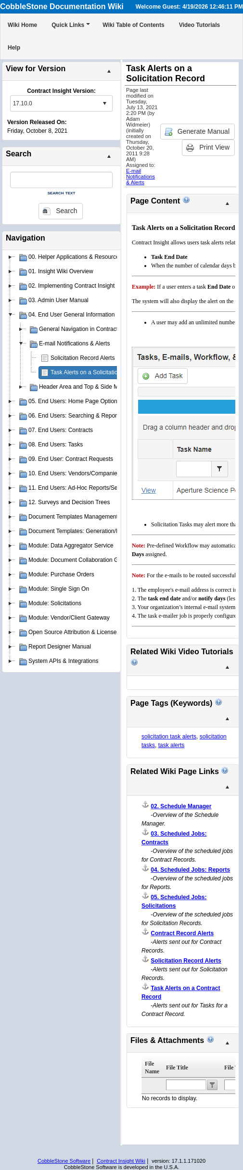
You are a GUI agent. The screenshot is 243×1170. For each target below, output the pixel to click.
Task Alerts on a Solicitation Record (96, 372)
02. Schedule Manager (181, 806)
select (104, 103)
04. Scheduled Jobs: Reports (190, 869)
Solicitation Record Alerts (83, 358)
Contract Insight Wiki (121, 1161)
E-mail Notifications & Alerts (140, 176)
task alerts (171, 745)
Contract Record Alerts (182, 933)
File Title (177, 1067)
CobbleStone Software (64, 1161)
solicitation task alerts (168, 736)
